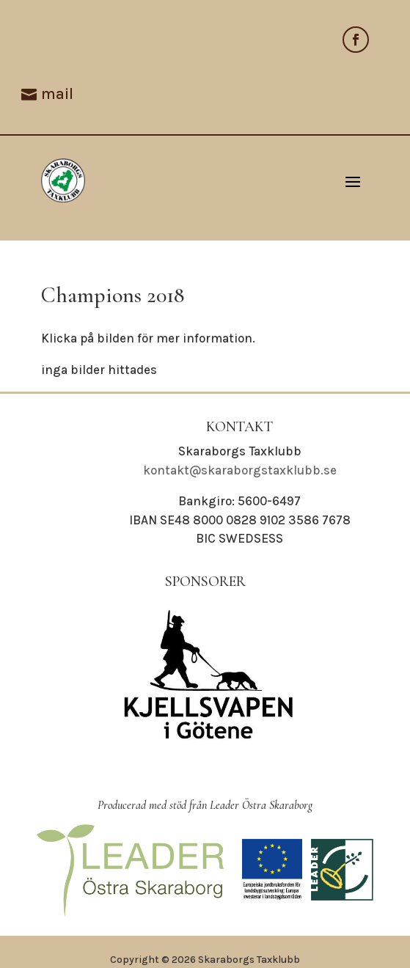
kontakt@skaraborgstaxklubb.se (240, 470)
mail (57, 94)
